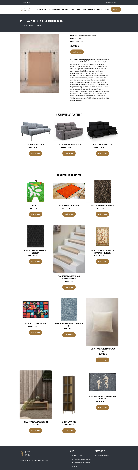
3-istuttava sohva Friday (36, 145)
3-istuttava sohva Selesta (102, 145)
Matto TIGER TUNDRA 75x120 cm (35, 323)
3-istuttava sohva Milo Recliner (69, 145)
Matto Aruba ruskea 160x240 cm (102, 205)
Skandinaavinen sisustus (92, 9)
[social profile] (33, 2)
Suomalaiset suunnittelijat (82, 459)
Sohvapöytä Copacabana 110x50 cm (35, 422)
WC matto (35, 205)
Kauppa (115, 9)
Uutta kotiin (41, 9)
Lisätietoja (77, 52)
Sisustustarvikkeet (28, 25)
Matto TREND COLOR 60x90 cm (69, 205)
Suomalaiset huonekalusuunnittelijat (64, 9)
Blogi (107, 9)
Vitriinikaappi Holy (69, 422)
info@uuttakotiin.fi (111, 2)
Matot (39, 25)
